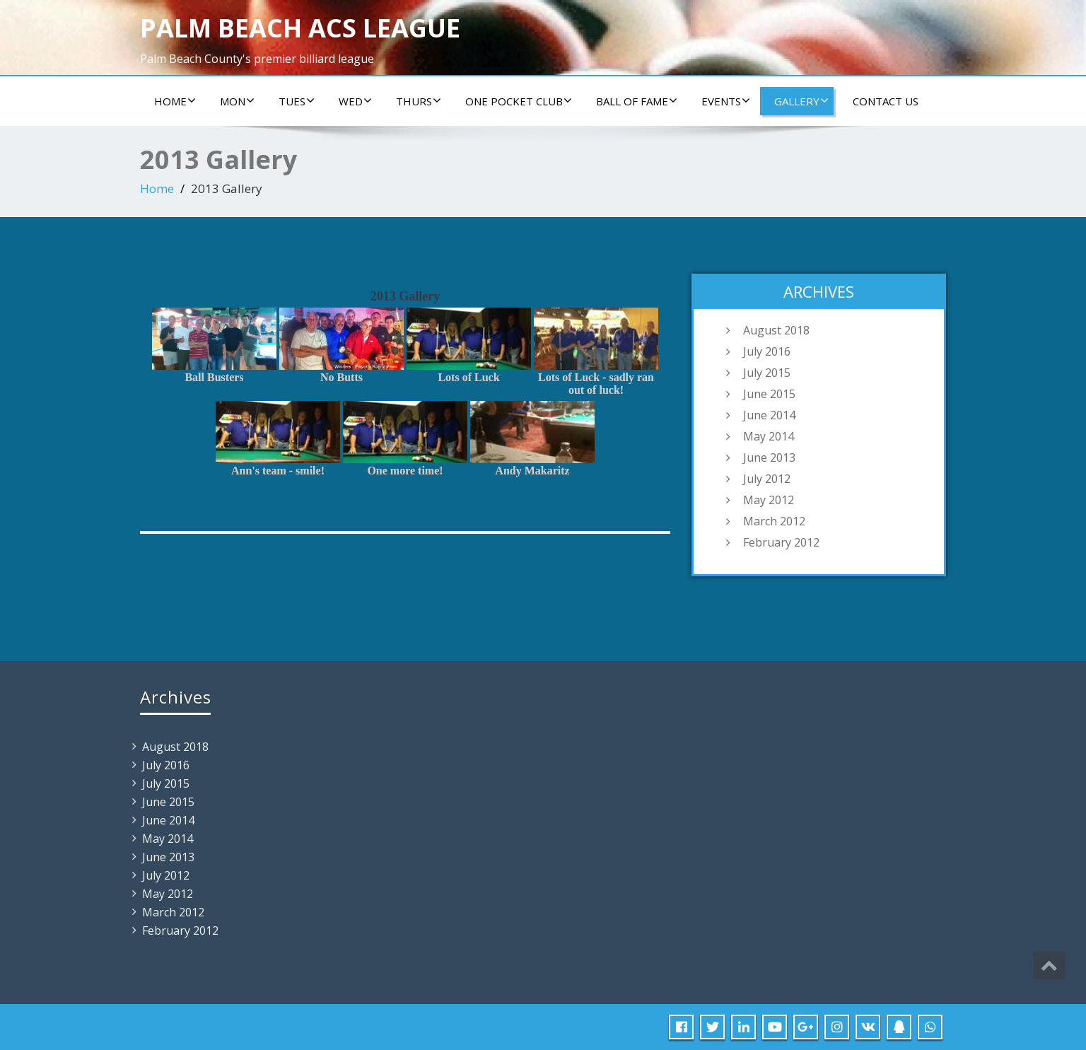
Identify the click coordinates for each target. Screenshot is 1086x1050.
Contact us (885, 101)
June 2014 (769, 415)
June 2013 (769, 457)
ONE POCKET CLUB (518, 101)
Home (175, 101)
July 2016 (766, 351)
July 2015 (766, 373)
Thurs (418, 101)
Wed (355, 101)
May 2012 (768, 500)
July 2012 (766, 479)
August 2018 (776, 330)
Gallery (801, 101)
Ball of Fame (636, 101)
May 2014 (768, 436)
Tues (297, 101)
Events (725, 101)
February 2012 (781, 542)
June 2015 (769, 394)
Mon (237, 101)
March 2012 (774, 521)
